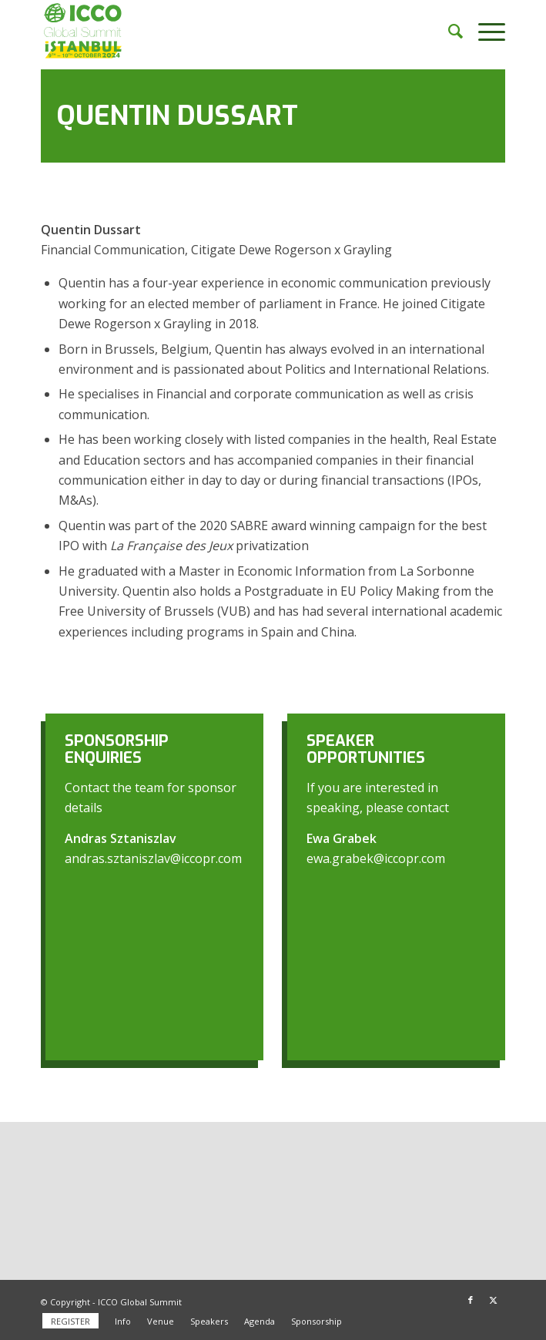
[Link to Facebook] (470, 1299)
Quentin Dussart (177, 115)
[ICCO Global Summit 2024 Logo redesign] (226, 31)
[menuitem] (448, 31)
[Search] (448, 31)
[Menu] (484, 31)
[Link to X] (493, 1299)
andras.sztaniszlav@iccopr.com (153, 858)
